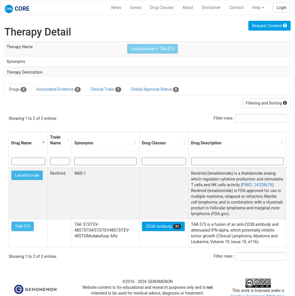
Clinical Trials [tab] (105, 89)
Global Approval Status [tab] (155, 89)
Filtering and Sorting (266, 103)
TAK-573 (22, 226)
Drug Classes (162, 7)
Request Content (269, 25)
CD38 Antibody (163, 226)
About (187, 7)
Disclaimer (211, 7)
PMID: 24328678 (257, 185)
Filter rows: (224, 118)
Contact (236, 7)
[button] (43, 143)
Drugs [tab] (18, 89)
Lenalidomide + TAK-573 (152, 48)
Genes (135, 7)
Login (282, 7)
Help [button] (258, 7)
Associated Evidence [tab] (58, 89)
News (116, 7)
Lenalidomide (27, 175)
